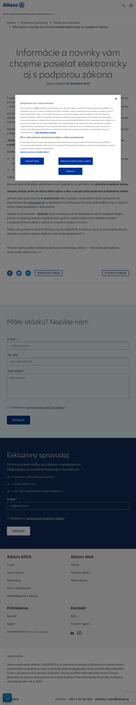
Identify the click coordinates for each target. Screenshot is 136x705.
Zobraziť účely (32, 161)
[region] (68, 138)
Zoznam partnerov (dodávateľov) (34, 152)
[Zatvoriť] (116, 99)
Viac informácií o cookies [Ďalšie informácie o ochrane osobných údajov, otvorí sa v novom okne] (45, 132)
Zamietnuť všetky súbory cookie (75, 161)
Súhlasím (70, 171)
